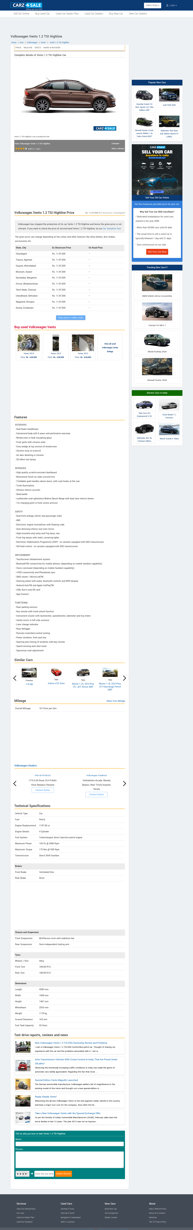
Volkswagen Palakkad (96, 775)
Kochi (72, 1213)
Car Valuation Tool (112, 228)
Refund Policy (160, 1209)
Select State (152, 5)
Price (18, 47)
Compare (115, 143)
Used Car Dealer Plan (67, 13)
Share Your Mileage (115, 700)
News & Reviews (51, 47)
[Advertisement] (96, 25)
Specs (38, 47)
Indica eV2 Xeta (56, 683)
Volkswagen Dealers (25, 765)
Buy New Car (116, 13)
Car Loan (20, 1213)
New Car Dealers (138, 13)
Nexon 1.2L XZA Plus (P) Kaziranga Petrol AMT (110, 686)
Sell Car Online (21, 13)
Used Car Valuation (25, 1222)
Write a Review (118, 148)
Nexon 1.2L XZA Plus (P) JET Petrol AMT (83, 685)
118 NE (29, 684)
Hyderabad (76, 1217)
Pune (72, 1209)
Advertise (153, 1217)
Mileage (28, 47)
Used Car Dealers (94, 13)
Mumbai (64, 1209)
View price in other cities (71, 317)
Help (151, 1209)
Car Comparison (111, 1213)
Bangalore (65, 1217)
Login (171, 5)
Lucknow (71, 1222)
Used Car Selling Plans (26, 1209)
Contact (161, 1213)
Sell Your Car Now (157, 251)
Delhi (63, 1222)
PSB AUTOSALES (43, 775)
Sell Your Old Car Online (157, 197)
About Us (153, 1213)
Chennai (64, 1213)
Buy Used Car (42, 13)
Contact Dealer (42, 790)
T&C (150, 1222)
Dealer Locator (111, 1217)
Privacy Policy (160, 1222)
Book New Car (111, 1209)
